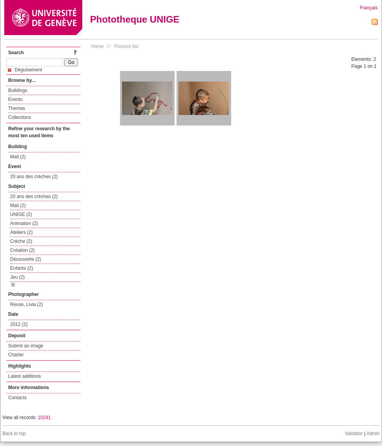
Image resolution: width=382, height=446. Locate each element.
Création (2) (22, 250)
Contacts (17, 397)
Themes (16, 108)
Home (97, 46)
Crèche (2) (21, 241)
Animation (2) (24, 223)
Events (15, 99)
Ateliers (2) (21, 232)
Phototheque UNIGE (134, 19)
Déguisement (25, 70)
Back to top (14, 433)
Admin (373, 433)
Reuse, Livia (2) (26, 304)
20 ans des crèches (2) (34, 176)
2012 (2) (19, 324)
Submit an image (25, 346)
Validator (354, 433)
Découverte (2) (25, 259)
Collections (19, 117)
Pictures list (126, 46)
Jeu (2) (17, 277)
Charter (16, 355)
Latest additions (24, 376)
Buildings (17, 90)
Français (369, 8)
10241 (44, 417)
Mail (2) (18, 156)
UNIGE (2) (21, 214)
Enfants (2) (21, 268)
